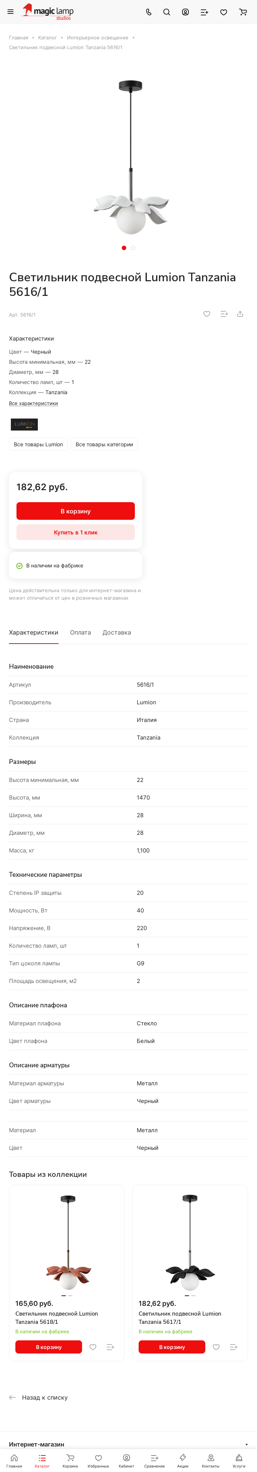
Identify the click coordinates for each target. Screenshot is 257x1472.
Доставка (117, 632)
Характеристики (33, 632)
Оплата (80, 632)
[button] (124, 248)
